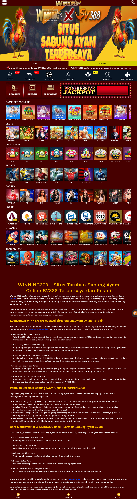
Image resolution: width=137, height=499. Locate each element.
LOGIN (34, 63)
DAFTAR (102, 63)
